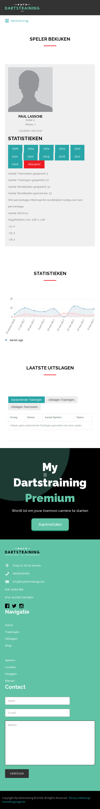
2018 (62, 156)
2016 (15, 164)
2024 (47, 148)
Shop (8, 645)
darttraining (16, 21)
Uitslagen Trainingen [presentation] (61, 399)
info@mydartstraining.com (29, 581)
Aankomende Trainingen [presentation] (26, 399)
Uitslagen (11, 638)
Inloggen (11, 673)
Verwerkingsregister (13, 801)
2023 (62, 148)
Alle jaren (34, 164)
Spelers (10, 660)
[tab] (26, 399)
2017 (77, 156)
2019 (46, 156)
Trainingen (12, 632)
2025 (31, 148)
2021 (15, 156)
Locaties (10, 667)
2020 (31, 156)
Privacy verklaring (79, 797)
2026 (15, 148)
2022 (77, 148)
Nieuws (10, 680)
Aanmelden (50, 524)
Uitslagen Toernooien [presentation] (24, 406)
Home (9, 625)
